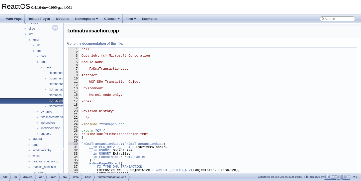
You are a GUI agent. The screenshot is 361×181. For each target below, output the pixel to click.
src (39, 51)
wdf (31, 34)
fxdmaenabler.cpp (60, 84)
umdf (36, 145)
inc (38, 45)
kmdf (36, 39)
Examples (149, 19)
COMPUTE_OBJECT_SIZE (174, 170)
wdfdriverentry (42, 150)
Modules (62, 19)
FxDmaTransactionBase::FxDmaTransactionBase (122, 144)
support (46, 133)
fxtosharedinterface (53, 117)
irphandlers (48, 122)
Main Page (14, 19)
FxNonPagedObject (105, 163)
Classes (111, 19)
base (48, 67)
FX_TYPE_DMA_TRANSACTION (119, 166)
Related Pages (39, 19)
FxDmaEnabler (111, 157)
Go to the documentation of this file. (95, 43)
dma (43, 62)
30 (73, 144)
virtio (32, 28)
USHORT (105, 150)
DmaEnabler (136, 157)
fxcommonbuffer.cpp (62, 73)
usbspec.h (39, 172)
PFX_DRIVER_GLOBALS (116, 147)
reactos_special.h (44, 167)
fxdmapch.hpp (58, 95)
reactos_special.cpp (46, 161)
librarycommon (50, 128)
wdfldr (37, 156)
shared (37, 139)
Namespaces (86, 19)
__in (93, 147)
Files (131, 19)
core (43, 56)
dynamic (46, 111)
